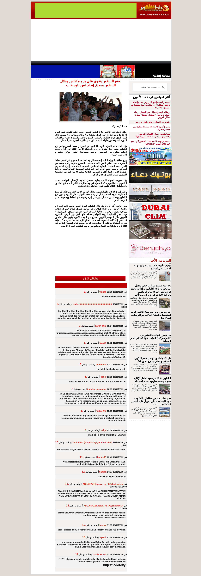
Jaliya (95, 63)
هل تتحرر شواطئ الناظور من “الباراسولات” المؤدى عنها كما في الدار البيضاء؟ (151, 338)
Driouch (142, 63)
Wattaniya (106, 63)
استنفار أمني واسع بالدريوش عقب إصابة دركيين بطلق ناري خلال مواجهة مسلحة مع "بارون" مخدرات (150, 105)
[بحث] (151, 87)
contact (38, 63)
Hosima (129, 63)
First (165, 63)
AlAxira (49, 63)
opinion (58, 63)
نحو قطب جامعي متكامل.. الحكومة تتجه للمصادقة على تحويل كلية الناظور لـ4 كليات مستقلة (151, 401)
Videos (83, 63)
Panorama (69, 63)
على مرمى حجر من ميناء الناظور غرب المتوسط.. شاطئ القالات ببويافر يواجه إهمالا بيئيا (151, 314)
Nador (153, 63)
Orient (117, 63)
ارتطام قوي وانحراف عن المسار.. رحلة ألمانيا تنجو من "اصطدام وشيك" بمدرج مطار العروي (152, 115)
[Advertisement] (101, 39)
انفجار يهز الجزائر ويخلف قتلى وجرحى (152, 122)
